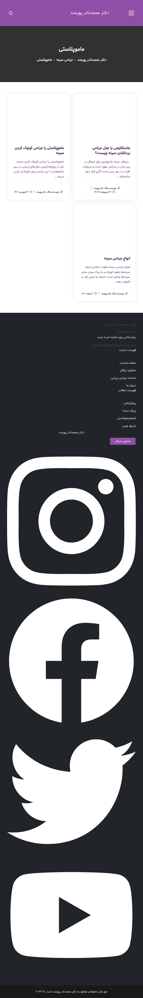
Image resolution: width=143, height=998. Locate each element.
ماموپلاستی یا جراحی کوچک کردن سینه (39, 150)
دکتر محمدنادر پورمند (89, 13)
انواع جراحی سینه (117, 258)
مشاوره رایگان (123, 441)
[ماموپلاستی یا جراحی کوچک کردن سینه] (38, 116)
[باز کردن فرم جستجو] (11, 13)
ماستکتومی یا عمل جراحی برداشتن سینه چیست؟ (111, 150)
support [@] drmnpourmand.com (114, 345)
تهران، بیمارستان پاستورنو (120, 324)
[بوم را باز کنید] (131, 13)
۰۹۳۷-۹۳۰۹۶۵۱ (126, 332)
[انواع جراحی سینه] (105, 226)
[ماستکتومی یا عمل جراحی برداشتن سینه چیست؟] (105, 116)
